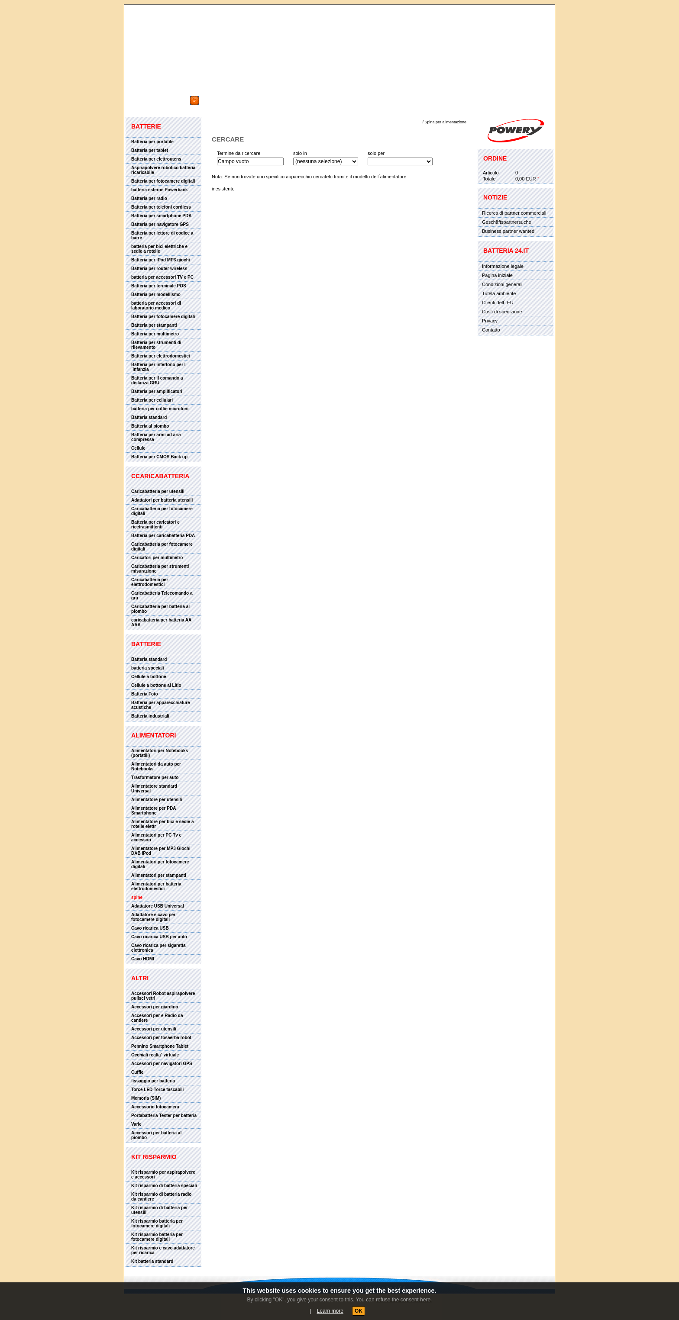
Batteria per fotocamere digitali (163, 181)
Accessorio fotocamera (155, 1106)
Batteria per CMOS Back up (159, 456)
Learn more (330, 1311)
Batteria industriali (150, 716)
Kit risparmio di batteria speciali (164, 1185)
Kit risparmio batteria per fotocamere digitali (157, 1223)
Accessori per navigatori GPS (161, 1063)
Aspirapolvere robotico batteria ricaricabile (163, 170)
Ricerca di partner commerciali (514, 213)
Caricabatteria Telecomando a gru (162, 595)
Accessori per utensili (153, 1029)
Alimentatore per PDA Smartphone (153, 810)
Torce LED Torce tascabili (157, 1089)
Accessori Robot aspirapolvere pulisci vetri (163, 996)
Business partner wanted (508, 231)
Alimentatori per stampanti (158, 875)
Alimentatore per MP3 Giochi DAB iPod (161, 851)
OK (358, 1311)
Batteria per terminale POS (158, 285)
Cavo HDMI (142, 958)
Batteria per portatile (152, 141)
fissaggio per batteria (153, 1081)
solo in (300, 153)
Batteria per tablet (149, 150)
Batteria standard (149, 417)
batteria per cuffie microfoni (159, 408)
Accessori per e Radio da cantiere (157, 1018)
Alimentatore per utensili (156, 799)
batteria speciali (147, 668)
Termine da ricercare (238, 153)
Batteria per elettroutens (156, 159)
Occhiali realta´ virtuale (155, 1055)
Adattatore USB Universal (157, 906)
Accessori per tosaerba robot (161, 1037)
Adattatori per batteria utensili (162, 500)
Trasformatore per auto (154, 777)
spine (136, 897)
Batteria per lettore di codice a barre (162, 235)
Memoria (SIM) (146, 1098)
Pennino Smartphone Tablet (159, 1046)
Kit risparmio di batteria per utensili (159, 1210)
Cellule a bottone (148, 676)
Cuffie (137, 1072)
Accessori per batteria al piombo (156, 1135)
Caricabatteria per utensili (157, 491)
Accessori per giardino (154, 1006)
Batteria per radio (149, 198)
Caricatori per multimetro (157, 557)
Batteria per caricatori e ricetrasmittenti (155, 524)
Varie (136, 1124)
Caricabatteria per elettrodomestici (149, 582)
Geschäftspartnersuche (506, 222)
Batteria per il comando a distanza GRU (157, 380)
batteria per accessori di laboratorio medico (156, 305)
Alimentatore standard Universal (154, 788)
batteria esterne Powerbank (159, 189)
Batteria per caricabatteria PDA (163, 535)
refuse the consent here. (404, 1300)
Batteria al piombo (150, 426)
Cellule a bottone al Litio (156, 685)
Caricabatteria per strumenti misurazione (160, 568)
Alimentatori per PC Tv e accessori (156, 837)
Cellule (138, 448)
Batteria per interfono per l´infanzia (158, 367)
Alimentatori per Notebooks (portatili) (159, 753)
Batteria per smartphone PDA (161, 215)
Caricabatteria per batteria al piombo (160, 609)
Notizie (495, 197)
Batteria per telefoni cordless (161, 207)
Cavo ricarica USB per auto (159, 936)
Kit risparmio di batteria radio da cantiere (161, 1196)
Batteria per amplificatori (156, 391)
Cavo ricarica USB (150, 928)
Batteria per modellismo (156, 294)
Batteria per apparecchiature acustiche (160, 705)
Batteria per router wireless (159, 268)
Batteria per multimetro (155, 334)
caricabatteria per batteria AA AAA (161, 622)
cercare (142, 92)
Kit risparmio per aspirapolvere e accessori (163, 1174)
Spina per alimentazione (445, 122)
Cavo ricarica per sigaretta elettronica (158, 948)
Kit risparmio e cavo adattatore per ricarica (163, 1250)
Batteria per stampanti (154, 325)
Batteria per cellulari (152, 400)
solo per (376, 153)
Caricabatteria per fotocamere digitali (162, 511)
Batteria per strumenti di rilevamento (156, 345)
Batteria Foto (144, 694)
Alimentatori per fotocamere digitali (160, 864)
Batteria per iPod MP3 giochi (160, 260)
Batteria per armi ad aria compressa (156, 437)
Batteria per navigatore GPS (160, 224)
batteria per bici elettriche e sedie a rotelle (159, 249)
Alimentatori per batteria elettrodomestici (156, 886)
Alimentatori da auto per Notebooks (156, 766)
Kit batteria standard (152, 1261)
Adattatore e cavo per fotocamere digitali (153, 917)
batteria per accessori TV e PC (162, 277)
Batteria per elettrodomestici (160, 356)
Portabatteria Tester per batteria (164, 1115)
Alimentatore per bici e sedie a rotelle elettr (162, 824)
